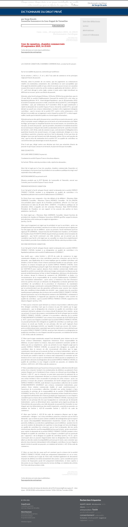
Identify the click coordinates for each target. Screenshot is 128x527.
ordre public (99, 515)
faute (95, 509)
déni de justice (96, 504)
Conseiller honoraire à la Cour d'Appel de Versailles (30, 506)
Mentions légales (26, 521)
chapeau (90, 520)
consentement (87, 515)
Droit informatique (27, 516)
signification (92, 506)
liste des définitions (91, 21)
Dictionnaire (93, 3)
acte (103, 504)
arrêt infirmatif (87, 512)
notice (85, 26)
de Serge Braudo (99, 5)
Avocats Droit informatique (72, 39)
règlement (83, 520)
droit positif (93, 518)
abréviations (88, 30)
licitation (83, 518)
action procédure (85, 510)
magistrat (102, 518)
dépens (82, 507)
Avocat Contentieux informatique (70, 473)
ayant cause (85, 504)
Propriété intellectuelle (28, 517)
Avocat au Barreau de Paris (29, 514)
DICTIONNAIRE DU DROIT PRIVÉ (41, 11)
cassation (98, 512)
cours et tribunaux (91, 35)
